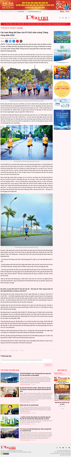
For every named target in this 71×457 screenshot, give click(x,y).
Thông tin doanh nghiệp (12, 27)
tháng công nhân (13, 350)
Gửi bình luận (48, 365)
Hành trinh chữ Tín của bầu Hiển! (29, 405)
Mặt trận (11, 24)
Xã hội (15, 24)
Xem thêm (62, 411)
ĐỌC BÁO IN (62, 370)
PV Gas (5, 350)
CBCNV (22, 350)
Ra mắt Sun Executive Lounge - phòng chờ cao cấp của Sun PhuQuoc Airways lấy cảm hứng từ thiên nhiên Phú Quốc (35, 389)
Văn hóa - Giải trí (39, 24)
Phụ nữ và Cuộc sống (47, 24)
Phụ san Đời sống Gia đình (57, 24)
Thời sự (7, 24)
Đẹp (35, 24)
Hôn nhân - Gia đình (20, 24)
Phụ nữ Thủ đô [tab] (58, 373)
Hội (25, 24)
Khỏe (32, 24)
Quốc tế (63, 24)
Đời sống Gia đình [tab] (60, 374)
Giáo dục (28, 24)
